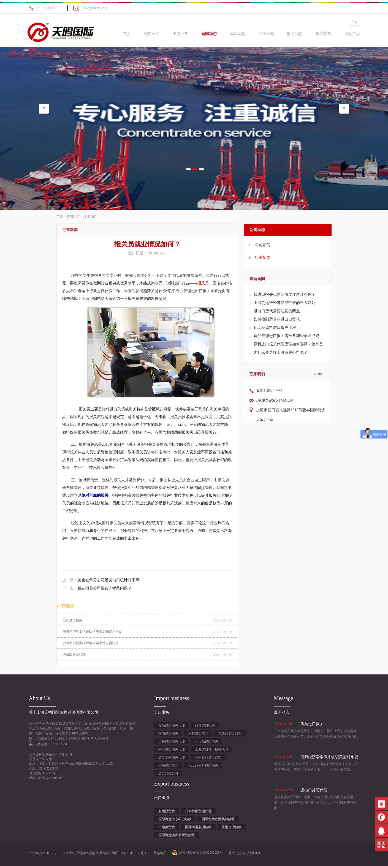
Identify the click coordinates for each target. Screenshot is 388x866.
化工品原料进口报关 (203, 765)
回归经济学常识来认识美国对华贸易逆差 (92, 632)
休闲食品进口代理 (208, 757)
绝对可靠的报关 (95, 495)
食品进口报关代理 (171, 725)
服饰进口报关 (205, 725)
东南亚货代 (166, 811)
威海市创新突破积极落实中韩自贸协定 (91, 643)
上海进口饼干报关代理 (211, 749)
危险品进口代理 (230, 733)
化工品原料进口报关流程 (275, 328)
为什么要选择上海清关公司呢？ (281, 352)
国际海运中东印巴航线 (174, 819)
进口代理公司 (168, 773)
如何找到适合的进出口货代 (277, 319)
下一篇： (97, 588)
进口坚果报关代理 (171, 757)
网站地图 (159, 853)
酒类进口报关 (72, 620)
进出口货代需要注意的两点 (277, 311)
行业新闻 (89, 217)
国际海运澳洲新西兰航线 (176, 835)
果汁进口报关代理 (171, 749)
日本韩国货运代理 (198, 811)
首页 (127, 34)
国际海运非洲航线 (198, 827)
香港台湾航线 (232, 827)
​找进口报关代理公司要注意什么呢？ (284, 294)
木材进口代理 (198, 733)
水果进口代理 (168, 765)
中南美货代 (166, 827)
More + (320, 374)
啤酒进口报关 (168, 733)
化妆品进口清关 (206, 741)
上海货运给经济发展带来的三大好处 (284, 303)
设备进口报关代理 (171, 741)
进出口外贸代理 (74, 655)
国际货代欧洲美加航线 (218, 819)
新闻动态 (73, 217)
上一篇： (100, 580)
